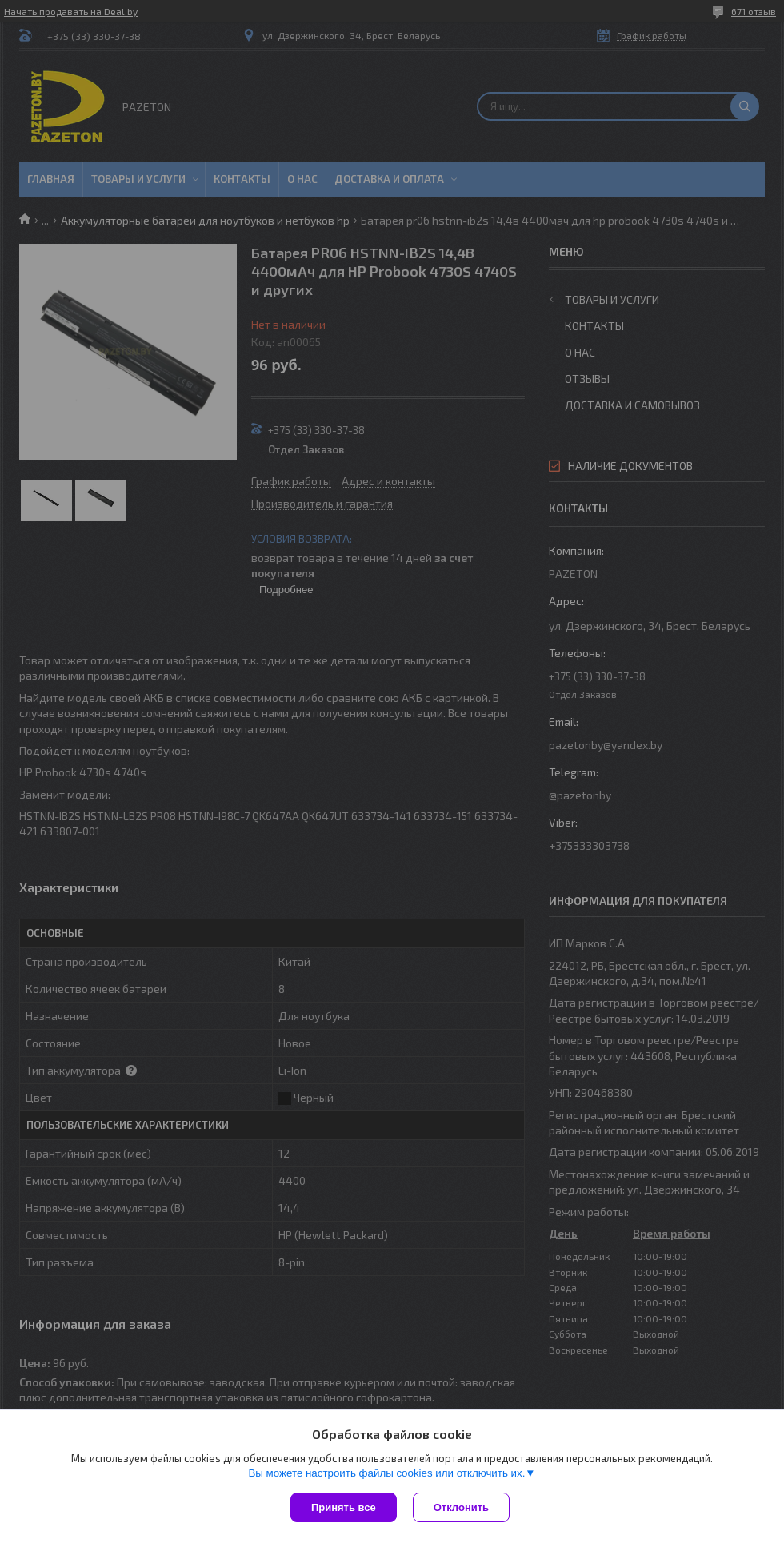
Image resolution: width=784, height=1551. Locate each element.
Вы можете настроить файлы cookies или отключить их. (386, 1473)
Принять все (343, 1507)
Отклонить (461, 1507)
